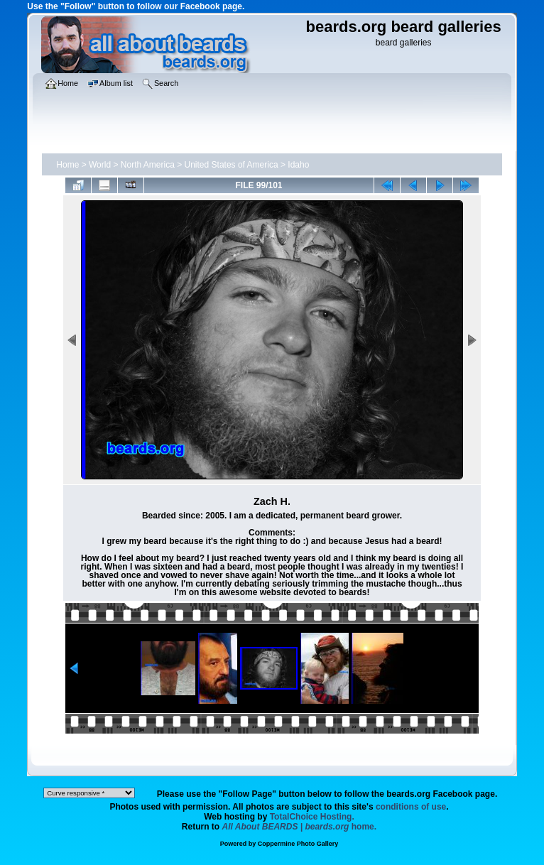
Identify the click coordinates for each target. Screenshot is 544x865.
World (100, 165)
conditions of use (411, 807)
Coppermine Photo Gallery (298, 843)
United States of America (231, 165)
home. (299, 827)
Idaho (298, 165)
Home (67, 165)
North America (148, 165)
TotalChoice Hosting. (312, 817)
